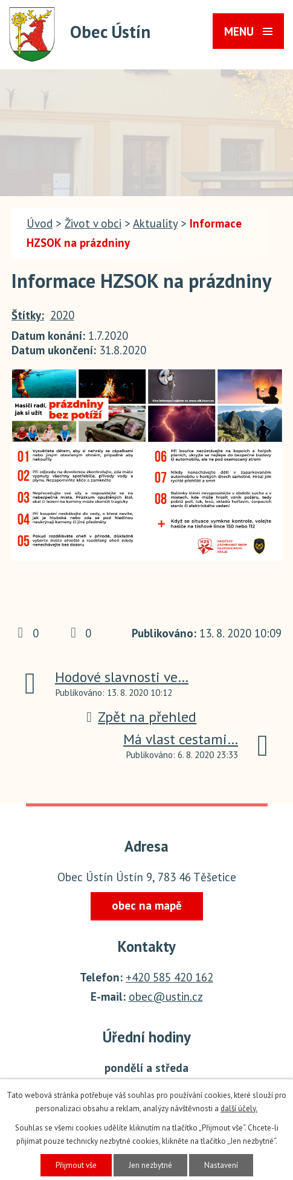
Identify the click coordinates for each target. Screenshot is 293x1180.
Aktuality (155, 223)
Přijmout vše (76, 1165)
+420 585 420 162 (169, 977)
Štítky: (27, 315)
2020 (62, 315)
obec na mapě (147, 905)
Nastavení (221, 1165)
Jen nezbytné (150, 1165)
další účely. (239, 1108)
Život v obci (93, 223)
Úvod (40, 223)
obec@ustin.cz (166, 996)
